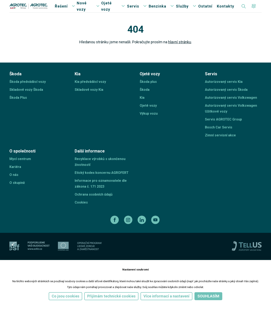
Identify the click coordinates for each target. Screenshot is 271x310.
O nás (13, 183)
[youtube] (156, 228)
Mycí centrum (20, 167)
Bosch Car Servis (218, 136)
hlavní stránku (179, 50)
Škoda (145, 98)
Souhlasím (208, 296)
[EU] (63, 254)
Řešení (61, 10)
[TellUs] (247, 254)
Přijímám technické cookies (111, 296)
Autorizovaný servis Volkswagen (231, 106)
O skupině (17, 191)
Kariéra (15, 175)
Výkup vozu (149, 122)
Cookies (81, 211)
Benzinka (157, 10)
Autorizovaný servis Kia (224, 90)
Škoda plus (148, 90)
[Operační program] (89, 254)
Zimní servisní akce (220, 144)
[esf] (14, 254)
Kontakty (225, 10)
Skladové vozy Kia (89, 98)
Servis (133, 10)
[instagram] (128, 228)
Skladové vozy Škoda (26, 98)
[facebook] (115, 228)
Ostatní (205, 10)
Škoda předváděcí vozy (27, 90)
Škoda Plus (18, 106)
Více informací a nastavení (166, 296)
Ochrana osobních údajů (93, 203)
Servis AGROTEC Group (223, 128)
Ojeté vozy (106, 10)
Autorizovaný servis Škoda (226, 98)
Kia (142, 106)
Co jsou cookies (65, 296)
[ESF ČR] (39, 254)
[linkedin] (142, 228)
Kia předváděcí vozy (90, 90)
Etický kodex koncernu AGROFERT (102, 181)
